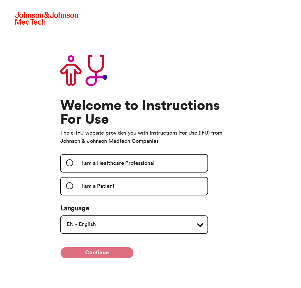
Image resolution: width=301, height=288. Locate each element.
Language (74, 208)
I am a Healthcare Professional (118, 163)
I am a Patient (98, 186)
